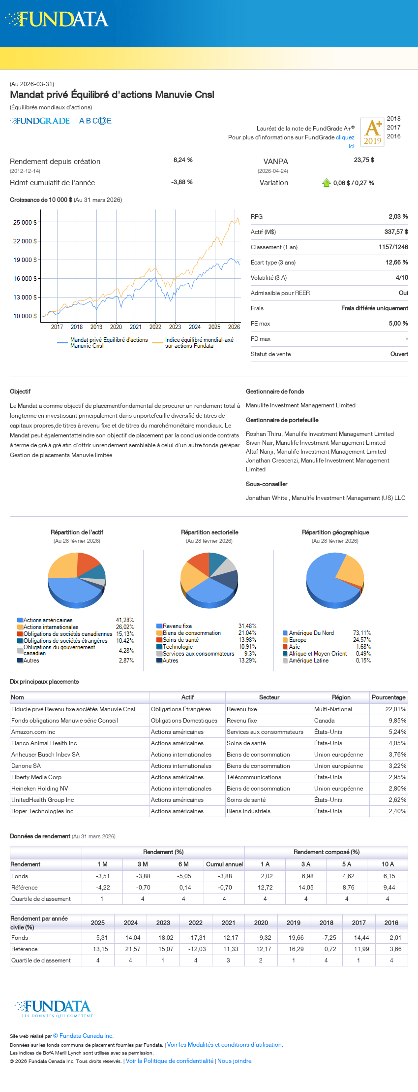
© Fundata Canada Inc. (83, 1035)
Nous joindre (234, 1060)
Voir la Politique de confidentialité (169, 1060)
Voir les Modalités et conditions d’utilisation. (225, 1044)
